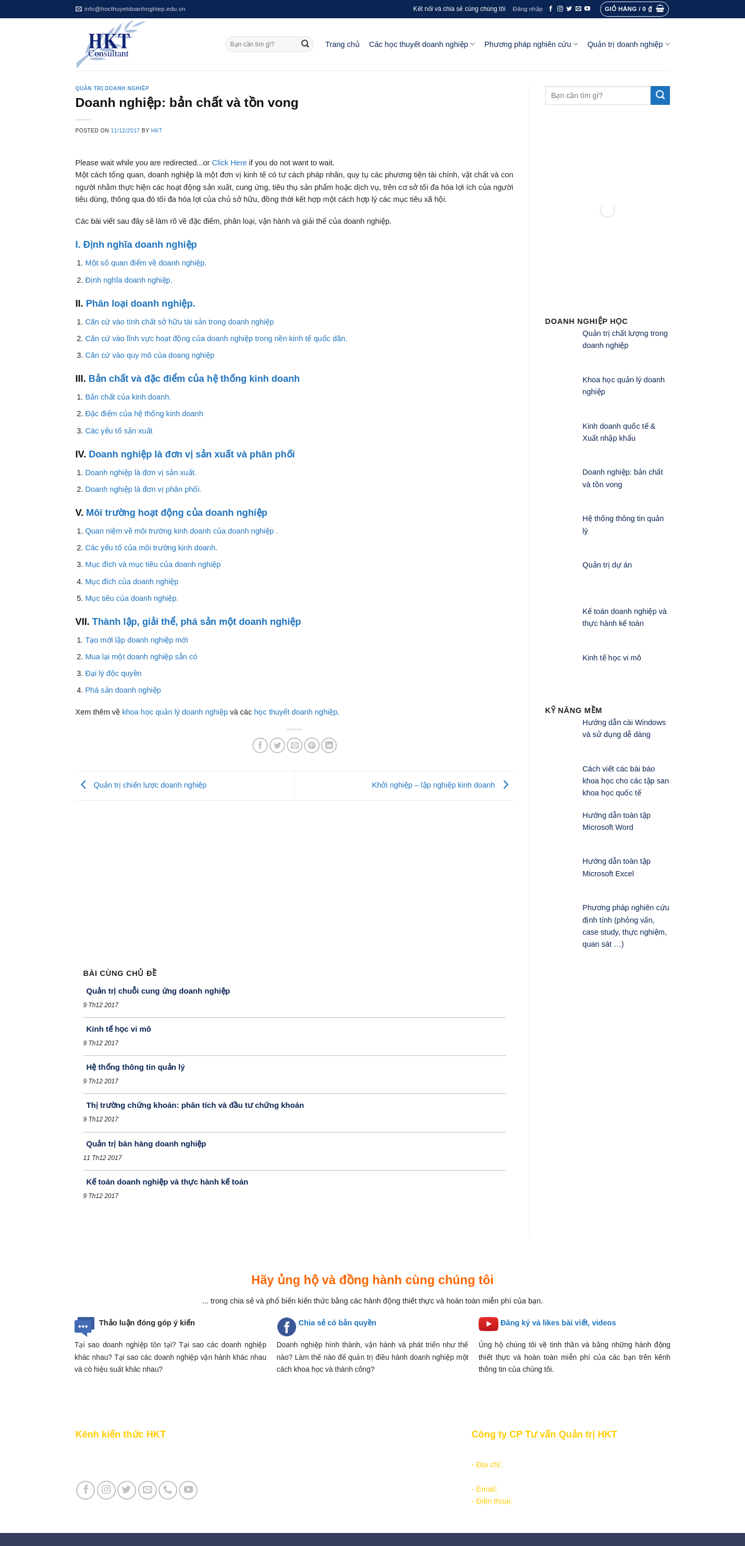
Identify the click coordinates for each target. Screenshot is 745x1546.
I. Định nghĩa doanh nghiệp (136, 244)
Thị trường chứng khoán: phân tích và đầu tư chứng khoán (195, 1105)
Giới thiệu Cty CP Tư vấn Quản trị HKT (141, 1464)
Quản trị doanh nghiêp (113, 88)
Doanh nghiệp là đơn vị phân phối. (143, 489)
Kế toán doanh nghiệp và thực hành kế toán (168, 1181)
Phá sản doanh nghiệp (123, 690)
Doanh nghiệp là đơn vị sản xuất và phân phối (192, 454)
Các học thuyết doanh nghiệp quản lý (336, 1464)
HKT (157, 131)
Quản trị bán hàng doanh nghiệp (146, 1143)
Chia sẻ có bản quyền (337, 1323)
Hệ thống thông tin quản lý (136, 1066)
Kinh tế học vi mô (119, 1028)
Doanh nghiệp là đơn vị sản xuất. (140, 472)
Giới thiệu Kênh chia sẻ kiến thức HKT (140, 1452)
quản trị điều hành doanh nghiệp (401, 1357)
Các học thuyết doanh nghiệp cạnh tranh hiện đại (356, 1476)
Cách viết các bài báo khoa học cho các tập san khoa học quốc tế (625, 781)
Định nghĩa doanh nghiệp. (128, 280)
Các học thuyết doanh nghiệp (422, 44)
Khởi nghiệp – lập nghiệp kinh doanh (442, 785)
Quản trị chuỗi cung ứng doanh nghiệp (158, 990)
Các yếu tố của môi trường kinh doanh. (151, 547)
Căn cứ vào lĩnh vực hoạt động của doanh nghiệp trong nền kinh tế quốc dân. (216, 338)
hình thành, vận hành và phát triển (382, 1344)
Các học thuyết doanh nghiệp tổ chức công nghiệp (358, 1452)
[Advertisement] (295, 879)
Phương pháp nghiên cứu (531, 44)
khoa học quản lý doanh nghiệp (175, 712)
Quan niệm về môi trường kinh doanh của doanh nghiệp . (181, 531)
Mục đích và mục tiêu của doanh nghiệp (153, 564)
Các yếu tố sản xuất (118, 431)
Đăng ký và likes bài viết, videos (558, 1323)
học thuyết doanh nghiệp (295, 712)
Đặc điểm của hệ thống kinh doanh (144, 413)
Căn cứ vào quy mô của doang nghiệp (149, 355)
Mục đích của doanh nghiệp (131, 581)
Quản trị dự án (607, 565)
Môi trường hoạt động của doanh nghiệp (176, 513)
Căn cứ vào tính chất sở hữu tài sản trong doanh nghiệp (179, 322)
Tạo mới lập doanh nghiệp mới (136, 640)
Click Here (229, 163)
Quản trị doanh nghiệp (629, 44)
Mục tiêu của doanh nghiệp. (131, 598)
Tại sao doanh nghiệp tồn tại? (125, 1344)
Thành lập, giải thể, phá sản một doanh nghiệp (196, 622)
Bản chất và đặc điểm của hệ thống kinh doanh (194, 378)
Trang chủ (342, 44)
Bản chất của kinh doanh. (128, 397)
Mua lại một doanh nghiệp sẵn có (141, 657)
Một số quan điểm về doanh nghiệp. (145, 263)
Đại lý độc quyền (113, 673)
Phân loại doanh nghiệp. (141, 303)
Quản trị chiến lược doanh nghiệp (141, 785)
